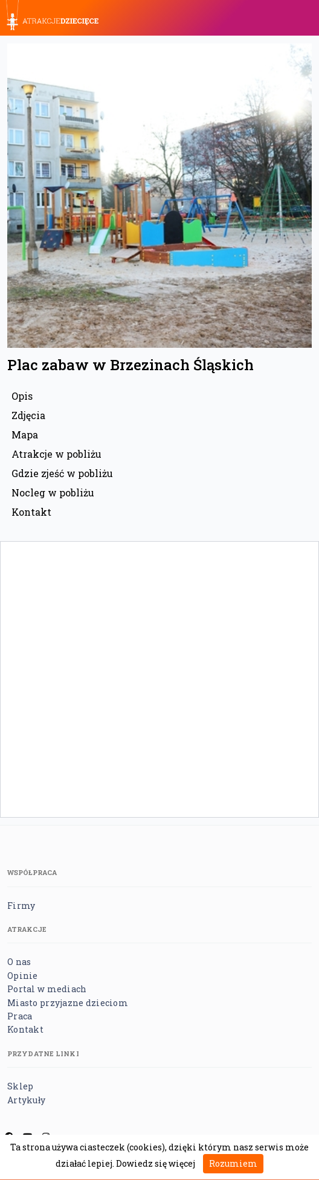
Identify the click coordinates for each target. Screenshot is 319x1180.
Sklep (20, 1086)
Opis (22, 396)
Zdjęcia (28, 415)
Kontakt (31, 511)
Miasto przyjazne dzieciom (67, 1002)
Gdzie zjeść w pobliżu (62, 473)
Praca (19, 1016)
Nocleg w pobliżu (52, 492)
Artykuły (26, 1100)
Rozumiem (233, 1163)
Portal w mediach (46, 989)
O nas (19, 961)
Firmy (21, 905)
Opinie (22, 975)
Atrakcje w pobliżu (56, 453)
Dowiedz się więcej (155, 1163)
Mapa (24, 434)
